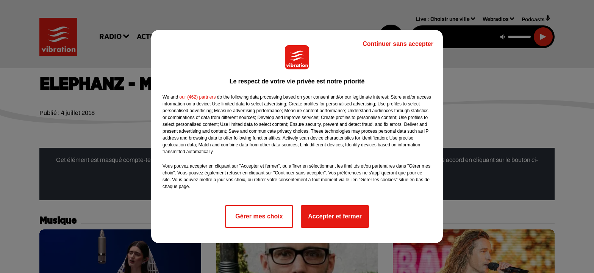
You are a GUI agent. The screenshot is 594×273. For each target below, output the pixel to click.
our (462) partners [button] (197, 97)
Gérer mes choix (259, 216)
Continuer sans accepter (398, 44)
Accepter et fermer (334, 216)
